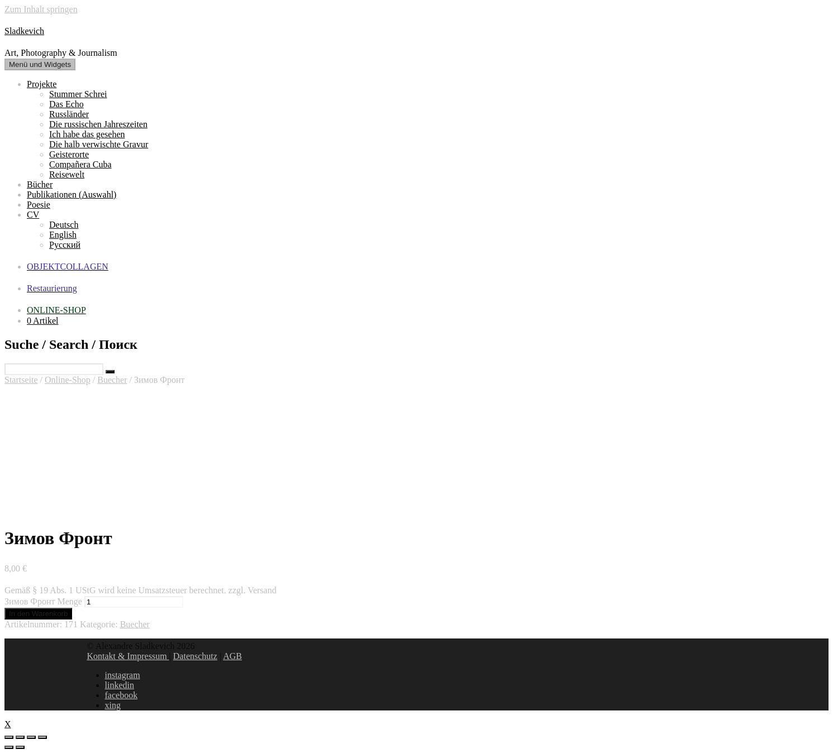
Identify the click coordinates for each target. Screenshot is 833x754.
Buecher (112, 380)
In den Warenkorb (38, 613)
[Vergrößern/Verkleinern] (42, 737)
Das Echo (66, 104)
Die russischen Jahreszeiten (98, 124)
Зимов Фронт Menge (43, 601)
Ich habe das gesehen (87, 134)
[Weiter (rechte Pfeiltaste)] (20, 747)
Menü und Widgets (40, 64)
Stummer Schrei (78, 94)
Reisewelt (66, 174)
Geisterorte (69, 154)
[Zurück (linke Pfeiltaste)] (8, 747)
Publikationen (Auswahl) (71, 194)
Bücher (40, 184)
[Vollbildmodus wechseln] (31, 737)
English (63, 234)
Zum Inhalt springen (41, 9)
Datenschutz (195, 656)
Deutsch (63, 224)
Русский (64, 244)
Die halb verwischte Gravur (98, 144)
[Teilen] (20, 737)
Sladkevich (24, 31)
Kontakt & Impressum (128, 656)
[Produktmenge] (133, 602)
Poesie (38, 204)
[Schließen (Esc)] (8, 737)
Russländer (69, 114)
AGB (232, 656)
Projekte (41, 84)
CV (33, 214)
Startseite (21, 380)
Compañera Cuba (80, 164)
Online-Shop (68, 380)
